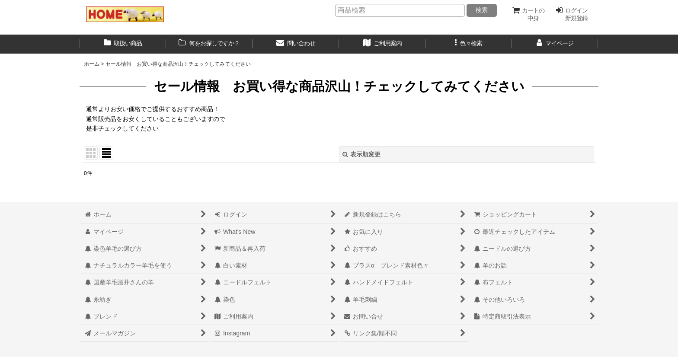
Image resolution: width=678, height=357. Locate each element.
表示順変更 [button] (361, 154)
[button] (468, 44)
